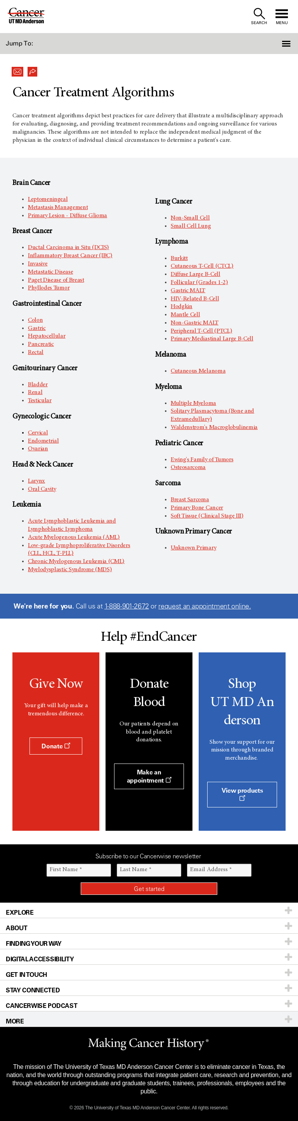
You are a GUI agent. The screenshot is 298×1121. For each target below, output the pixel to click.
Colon (35, 320)
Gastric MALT (188, 291)
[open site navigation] (281, 16)
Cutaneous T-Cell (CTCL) (202, 266)
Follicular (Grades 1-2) (199, 282)
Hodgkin (181, 306)
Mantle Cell (185, 315)
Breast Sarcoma (190, 500)
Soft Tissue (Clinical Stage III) (207, 516)
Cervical (38, 433)
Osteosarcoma (188, 467)
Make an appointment (149, 776)
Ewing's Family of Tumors (202, 460)
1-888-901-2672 (126, 606)
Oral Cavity (42, 489)
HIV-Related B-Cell (195, 299)
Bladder (38, 385)
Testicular (40, 400)
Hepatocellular (47, 336)
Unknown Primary (193, 548)
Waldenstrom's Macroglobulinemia (214, 427)
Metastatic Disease (50, 272)
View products (242, 793)
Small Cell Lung (191, 226)
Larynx (36, 481)
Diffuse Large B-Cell (195, 274)
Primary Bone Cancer (197, 508)
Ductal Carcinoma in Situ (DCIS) (68, 247)
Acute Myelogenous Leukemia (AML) (74, 537)
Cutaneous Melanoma (198, 371)
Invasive (37, 264)
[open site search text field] (259, 16)
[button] (275, 43)
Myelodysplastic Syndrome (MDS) (70, 570)
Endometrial (43, 441)
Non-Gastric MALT (194, 323)
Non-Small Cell (190, 218)
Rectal (35, 352)
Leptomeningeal (48, 199)
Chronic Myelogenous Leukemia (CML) (76, 561)
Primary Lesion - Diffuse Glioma (67, 216)
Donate (56, 746)
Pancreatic (41, 344)
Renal (35, 392)
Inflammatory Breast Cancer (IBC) (70, 256)
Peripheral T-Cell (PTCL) (201, 331)
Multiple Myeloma (193, 403)
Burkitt (179, 258)
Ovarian (38, 449)
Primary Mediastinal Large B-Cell (212, 339)
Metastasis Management (58, 207)
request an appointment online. (204, 606)
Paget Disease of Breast (56, 280)
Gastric (37, 328)
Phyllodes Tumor (48, 288)
